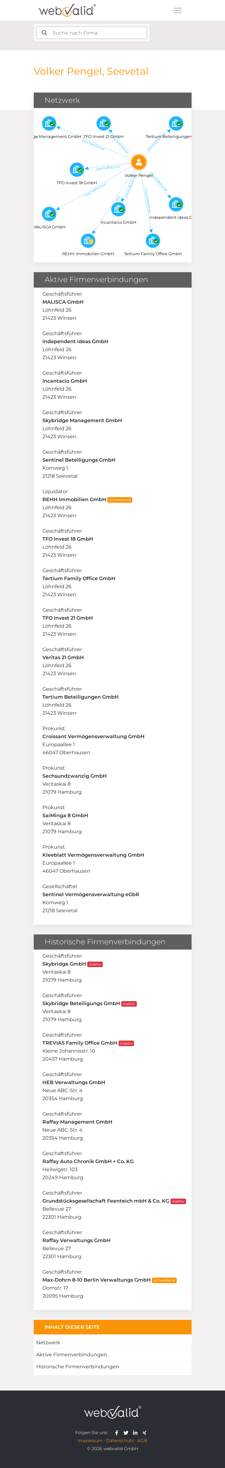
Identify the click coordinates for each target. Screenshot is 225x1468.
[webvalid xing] (145, 1432)
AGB (142, 1440)
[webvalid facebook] (118, 1432)
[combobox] (92, 33)
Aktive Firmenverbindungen (71, 1355)
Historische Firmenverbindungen (77, 1367)
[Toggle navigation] (178, 10)
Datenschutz (120, 1440)
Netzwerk (48, 1342)
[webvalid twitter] (127, 1432)
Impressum (90, 1440)
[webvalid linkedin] (137, 1432)
